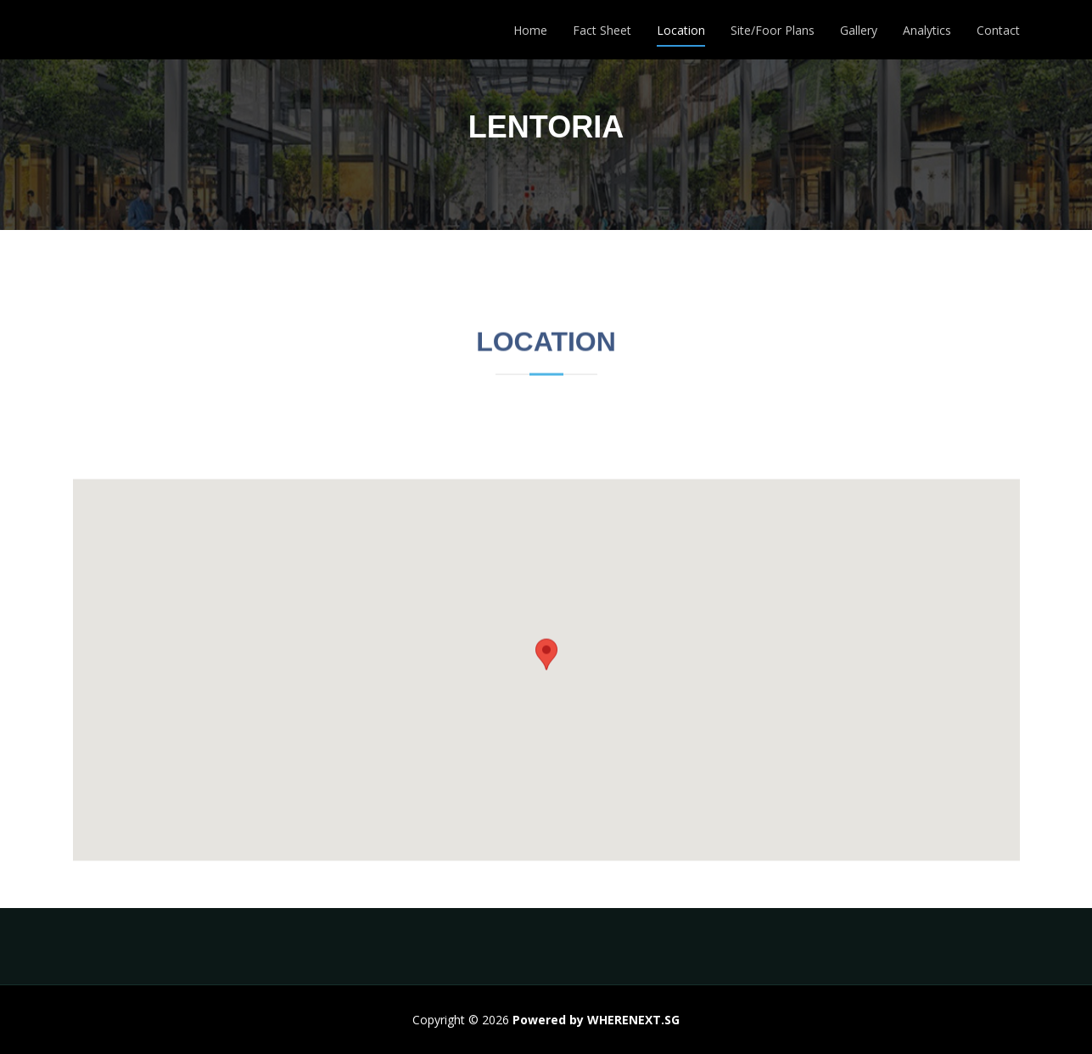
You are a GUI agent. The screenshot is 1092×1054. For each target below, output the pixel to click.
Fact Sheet (602, 30)
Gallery (858, 30)
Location (681, 30)
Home (530, 30)
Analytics (927, 30)
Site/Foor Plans (773, 30)
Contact (998, 30)
